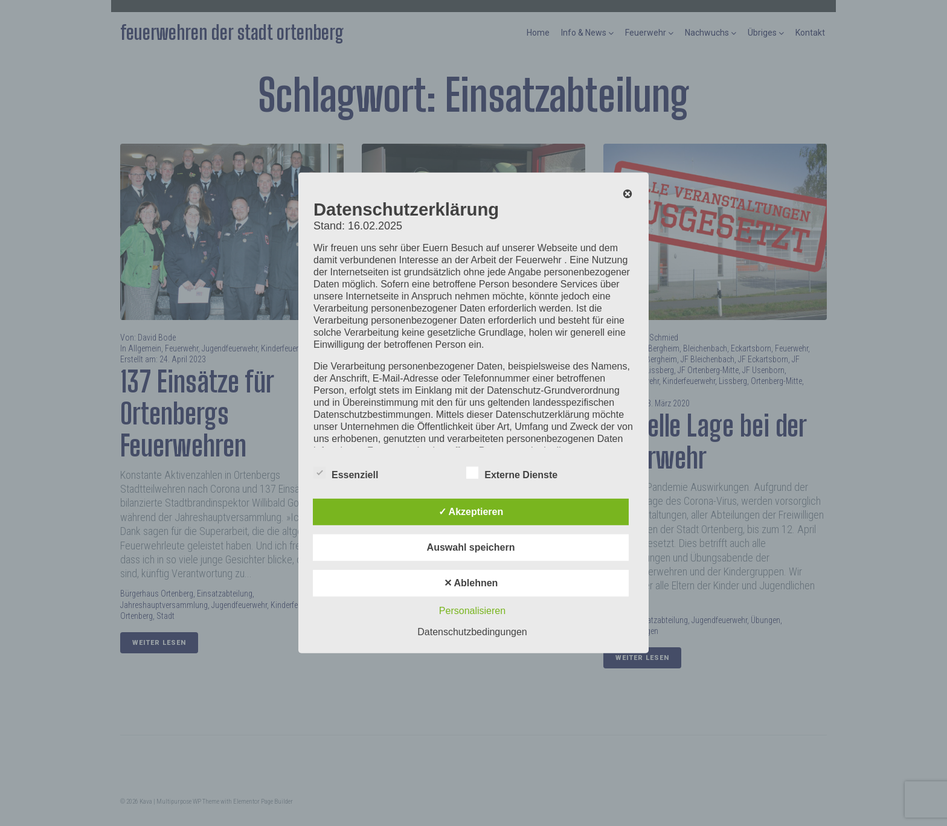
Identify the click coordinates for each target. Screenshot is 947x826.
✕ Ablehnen (471, 583)
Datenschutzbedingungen (472, 632)
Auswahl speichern (471, 547)
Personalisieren (472, 611)
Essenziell (345, 473)
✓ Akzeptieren (471, 512)
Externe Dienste (511, 473)
